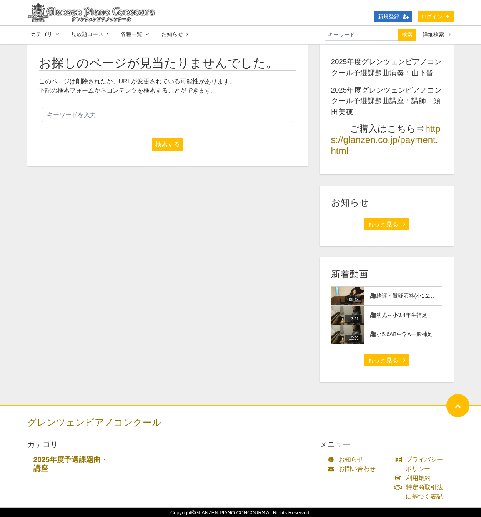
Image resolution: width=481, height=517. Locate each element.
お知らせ (174, 34)
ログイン (435, 16)
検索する (167, 144)
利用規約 (414, 478)
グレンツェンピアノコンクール (94, 422)
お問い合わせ (353, 469)
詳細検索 (437, 34)
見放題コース (89, 34)
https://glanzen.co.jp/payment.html (386, 139)
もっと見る (386, 224)
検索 (407, 34)
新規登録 (393, 16)
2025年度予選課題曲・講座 (70, 464)
